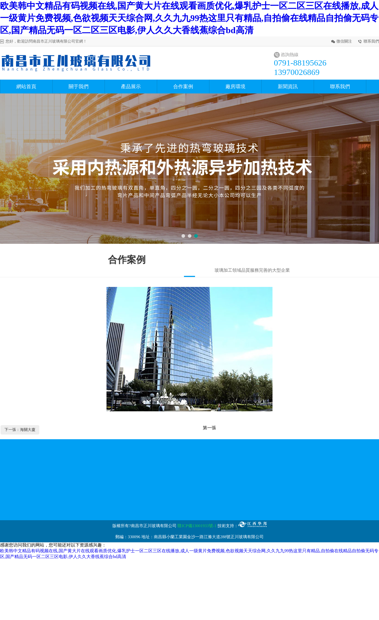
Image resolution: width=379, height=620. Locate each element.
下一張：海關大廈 (19, 430)
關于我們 (79, 86)
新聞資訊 (288, 86)
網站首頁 (26, 86)
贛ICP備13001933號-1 (196, 526)
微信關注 (344, 41)
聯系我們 (371, 41)
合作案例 (183, 86)
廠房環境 (235, 86)
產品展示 (131, 86)
